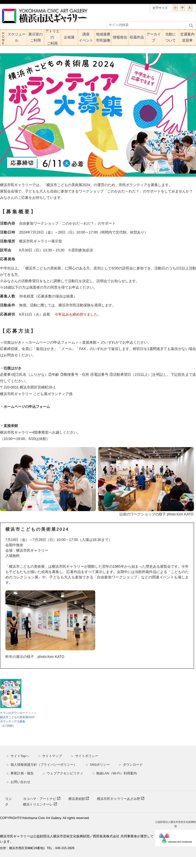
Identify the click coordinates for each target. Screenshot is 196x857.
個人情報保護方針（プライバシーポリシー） (42, 765)
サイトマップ (50, 756)
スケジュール (17, 37)
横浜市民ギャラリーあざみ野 (119, 799)
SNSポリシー (98, 765)
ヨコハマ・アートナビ (40, 799)
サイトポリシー (84, 756)
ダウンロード (131, 765)
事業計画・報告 (20, 773)
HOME (3, 38)
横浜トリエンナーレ (38, 804)
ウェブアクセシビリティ (63, 773)
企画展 (69, 37)
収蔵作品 (137, 37)
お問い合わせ (18, 782)
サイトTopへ (18, 756)
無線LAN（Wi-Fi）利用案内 (114, 773)
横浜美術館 (77, 799)
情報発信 (120, 37)
